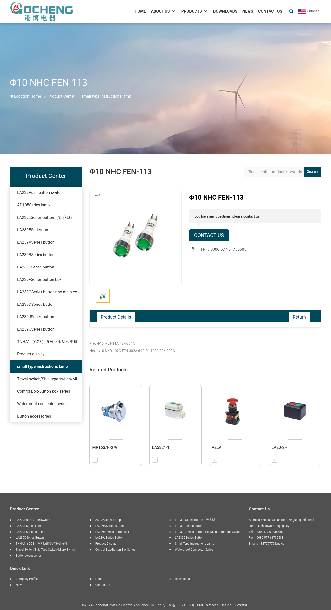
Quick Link (20, 568)
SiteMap (212, 605)
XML (200, 605)
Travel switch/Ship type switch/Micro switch (49, 379)
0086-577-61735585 (228, 249)
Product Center (61, 96)
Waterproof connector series (42, 403)
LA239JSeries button (35, 316)
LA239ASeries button (36, 242)
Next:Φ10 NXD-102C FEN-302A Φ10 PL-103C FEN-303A (132, 351)
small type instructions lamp (106, 96)
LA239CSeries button (36, 329)
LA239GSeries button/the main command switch (49, 292)
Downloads (182, 579)
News (19, 585)
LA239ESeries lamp (34, 230)
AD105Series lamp (33, 205)
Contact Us (209, 235)
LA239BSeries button (35, 254)
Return (299, 317)
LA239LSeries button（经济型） (45, 217)
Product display (30, 354)
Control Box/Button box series (43, 391)
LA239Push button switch (40, 192)
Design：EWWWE (234, 605)
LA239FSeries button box (39, 279)
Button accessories (34, 416)
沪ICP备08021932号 (179, 605)
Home (35, 96)
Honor (99, 579)
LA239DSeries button (36, 304)
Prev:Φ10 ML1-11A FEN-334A (112, 343)
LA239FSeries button (35, 267)
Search (312, 172)
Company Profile (27, 579)
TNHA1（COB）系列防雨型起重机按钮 (49, 341)
